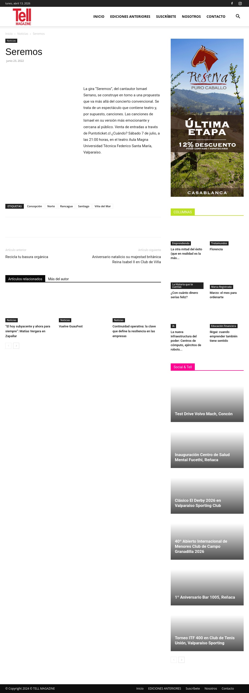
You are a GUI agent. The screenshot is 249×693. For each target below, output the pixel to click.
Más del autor (58, 279)
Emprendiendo (180, 243)
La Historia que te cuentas (182, 285)
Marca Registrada (221, 286)
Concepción (34, 206)
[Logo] (22, 17)
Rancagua (66, 206)
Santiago (83, 206)
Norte (51, 206)
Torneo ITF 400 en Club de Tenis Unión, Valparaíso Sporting (205, 640)
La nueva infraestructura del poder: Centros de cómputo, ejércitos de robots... (186, 340)
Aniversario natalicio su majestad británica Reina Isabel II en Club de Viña (126, 259)
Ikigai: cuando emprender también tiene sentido (224, 336)
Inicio (98, 16)
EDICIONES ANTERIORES (130, 16)
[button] (238, 17)
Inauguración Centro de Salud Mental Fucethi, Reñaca (202, 457)
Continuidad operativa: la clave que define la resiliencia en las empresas (134, 331)
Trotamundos (219, 243)
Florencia (217, 249)
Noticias (22, 34)
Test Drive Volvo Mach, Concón (203, 413)
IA (173, 326)
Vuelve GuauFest (71, 326)
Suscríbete (166, 16)
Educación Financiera (223, 326)
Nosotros (191, 16)
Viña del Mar (103, 206)
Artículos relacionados (25, 279)
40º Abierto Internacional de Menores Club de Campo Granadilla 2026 (201, 546)
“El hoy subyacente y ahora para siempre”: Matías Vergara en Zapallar (27, 331)
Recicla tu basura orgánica (26, 257)
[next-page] (16, 346)
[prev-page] (8, 346)
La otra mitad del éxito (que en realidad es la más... (186, 253)
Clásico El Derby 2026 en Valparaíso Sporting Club (198, 503)
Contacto (216, 16)
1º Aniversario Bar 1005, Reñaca (205, 597)
